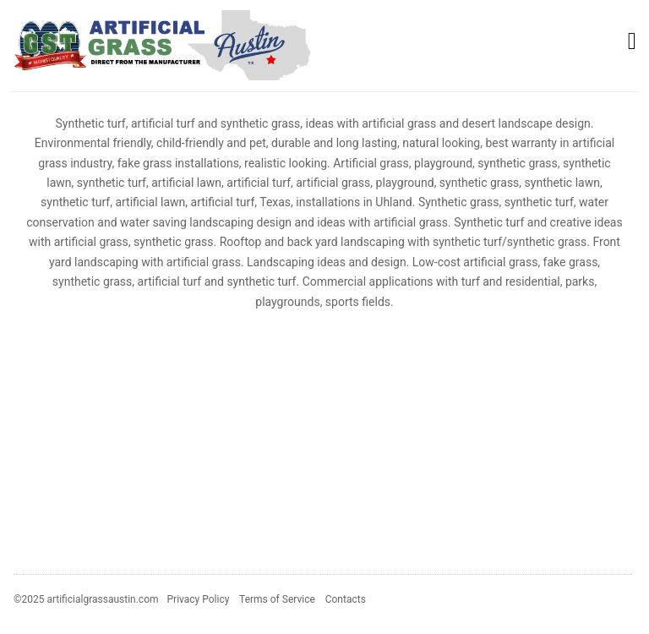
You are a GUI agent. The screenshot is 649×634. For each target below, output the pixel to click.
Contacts (345, 599)
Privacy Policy (198, 599)
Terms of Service (277, 599)
